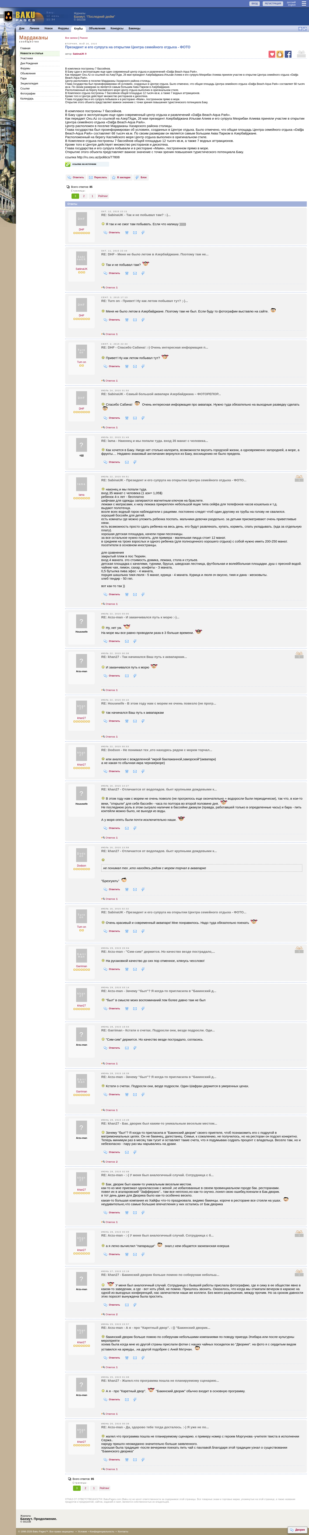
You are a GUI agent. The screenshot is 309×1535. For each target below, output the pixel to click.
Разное (84, 38)
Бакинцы (135, 28)
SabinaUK (81, 268)
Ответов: (109, 287)
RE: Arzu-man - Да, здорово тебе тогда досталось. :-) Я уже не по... (155, 1427)
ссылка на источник (84, 164)
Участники (26, 58)
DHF (81, 229)
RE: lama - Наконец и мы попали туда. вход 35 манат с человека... (154, 441)
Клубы (78, 28)
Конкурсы (117, 28)
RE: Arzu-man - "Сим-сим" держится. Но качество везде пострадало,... (158, 951)
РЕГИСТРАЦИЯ (273, 3)
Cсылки (25, 88)
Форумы (63, 28)
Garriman (81, 966)
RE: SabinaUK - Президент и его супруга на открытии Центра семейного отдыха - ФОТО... (173, 480)
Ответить (75, 178)
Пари (23, 78)
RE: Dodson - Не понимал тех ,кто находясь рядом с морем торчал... (156, 750)
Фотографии (27, 93)
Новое (49, 28)
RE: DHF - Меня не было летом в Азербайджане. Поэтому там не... (155, 254)
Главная (25, 48)
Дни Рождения (29, 63)
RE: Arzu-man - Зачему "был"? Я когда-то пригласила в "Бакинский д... (158, 991)
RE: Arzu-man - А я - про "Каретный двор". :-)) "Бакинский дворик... (155, 1327)
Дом (21, 28)
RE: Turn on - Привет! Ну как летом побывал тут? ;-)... (144, 301)
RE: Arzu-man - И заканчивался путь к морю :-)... (140, 617)
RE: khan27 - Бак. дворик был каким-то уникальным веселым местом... (159, 1123)
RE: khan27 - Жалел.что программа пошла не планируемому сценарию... (160, 1380)
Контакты (123, 1531)
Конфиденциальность (102, 1531)
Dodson (81, 865)
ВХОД (254, 3)
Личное (34, 28)
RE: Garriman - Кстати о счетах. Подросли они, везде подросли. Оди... (158, 1030)
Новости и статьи (31, 53)
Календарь (27, 98)
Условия (82, 1531)
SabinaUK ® (80, 53)
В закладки (121, 178)
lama (81, 494)
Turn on (81, 362)
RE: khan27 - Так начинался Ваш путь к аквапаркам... (144, 657)
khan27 (81, 718)
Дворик (297, 1530)
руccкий (291, 2)
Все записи (71, 38)
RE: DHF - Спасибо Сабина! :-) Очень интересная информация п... (154, 347)
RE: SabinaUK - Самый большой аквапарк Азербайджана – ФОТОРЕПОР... (161, 394)
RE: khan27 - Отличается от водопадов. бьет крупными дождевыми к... (159, 789)
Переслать (98, 178)
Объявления (97, 28)
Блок (141, 178)
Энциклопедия (29, 83)
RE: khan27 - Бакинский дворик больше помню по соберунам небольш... (160, 1275)
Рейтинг (103, 196)
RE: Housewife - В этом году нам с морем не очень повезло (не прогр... (158, 703)
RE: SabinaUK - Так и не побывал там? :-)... (136, 215)
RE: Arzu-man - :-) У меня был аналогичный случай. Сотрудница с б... (157, 1175)
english (292, 4)
